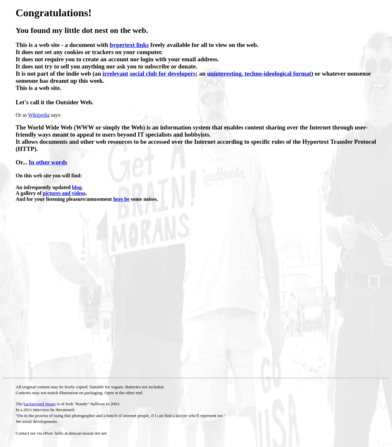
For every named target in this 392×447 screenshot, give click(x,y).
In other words (48, 162)
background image (39, 403)
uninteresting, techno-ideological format (259, 73)
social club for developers (163, 73)
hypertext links (129, 44)
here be (121, 199)
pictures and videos (64, 193)
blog (77, 187)
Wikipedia (39, 115)
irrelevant (115, 73)
